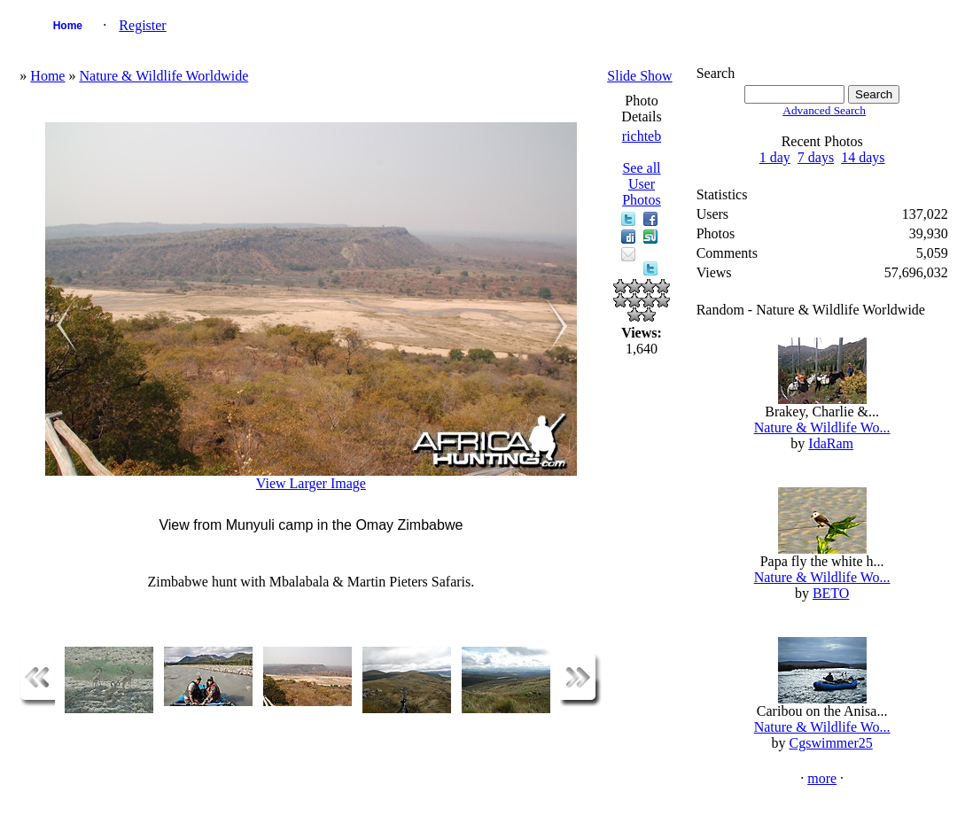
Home (67, 25)
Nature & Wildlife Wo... (822, 427)
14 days (862, 157)
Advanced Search (824, 110)
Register (142, 25)
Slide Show (639, 75)
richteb (641, 136)
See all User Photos (641, 183)
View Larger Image (311, 483)
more (822, 778)
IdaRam (830, 443)
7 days (816, 157)
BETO (831, 593)
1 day (774, 157)
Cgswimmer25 (831, 742)
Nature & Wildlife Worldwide (163, 75)
